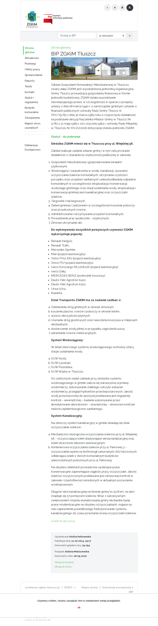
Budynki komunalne (31, 110)
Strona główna (30, 50)
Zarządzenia (32, 117)
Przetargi (30, 63)
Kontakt (29, 92)
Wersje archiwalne (64, 562)
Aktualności (32, 58)
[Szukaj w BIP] (77, 35)
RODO (68, 587)
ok (79, 607)
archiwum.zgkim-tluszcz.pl (42, 587)
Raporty (30, 80)
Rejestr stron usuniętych (32, 125)
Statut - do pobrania (65, 136)
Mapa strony (90, 587)
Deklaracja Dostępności (32, 147)
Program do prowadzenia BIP (37, 620)
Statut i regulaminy (31, 100)
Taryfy (28, 86)
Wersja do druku (63, 566)
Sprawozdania (33, 75)
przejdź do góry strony (63, 521)
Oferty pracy (32, 69)
